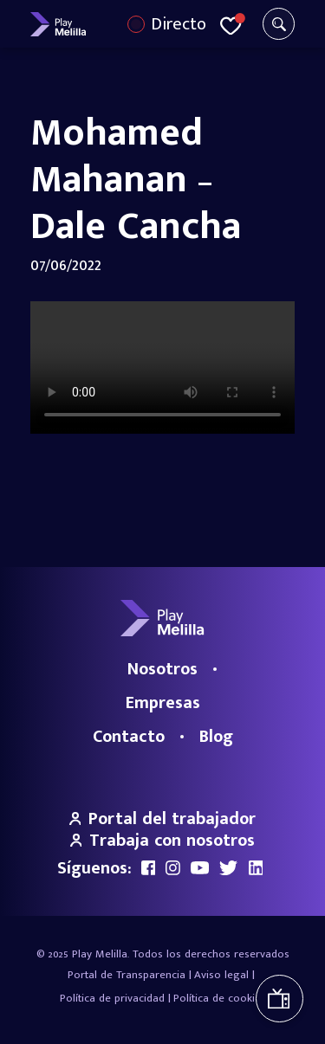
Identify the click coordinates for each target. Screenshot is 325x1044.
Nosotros (162, 669)
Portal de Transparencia (126, 974)
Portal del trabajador (163, 819)
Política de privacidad (112, 998)
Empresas (163, 703)
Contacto (129, 736)
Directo (178, 24)
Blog (216, 736)
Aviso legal (221, 974)
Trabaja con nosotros (163, 840)
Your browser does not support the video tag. (162, 367)
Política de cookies (219, 998)
